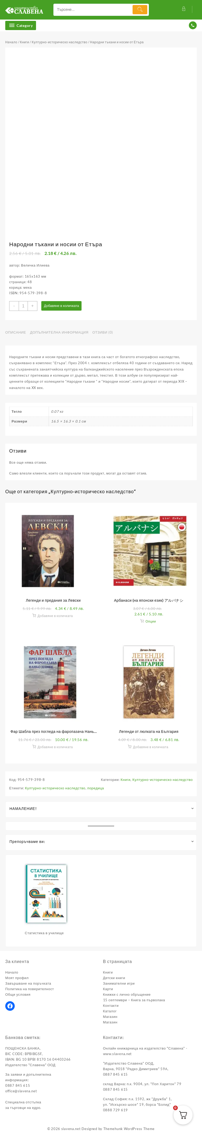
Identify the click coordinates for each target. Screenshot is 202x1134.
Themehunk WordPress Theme (129, 1129)
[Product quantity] (23, 306)
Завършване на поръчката (28, 983)
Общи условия (18, 994)
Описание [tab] (15, 332)
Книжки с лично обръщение (127, 994)
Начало (11, 42)
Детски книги (114, 978)
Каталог (110, 1011)
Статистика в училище (44, 933)
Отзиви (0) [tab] (102, 332)
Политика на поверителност (29, 989)
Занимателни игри (119, 983)
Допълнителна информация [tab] (59, 332)
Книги (24, 42)
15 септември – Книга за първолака (134, 1000)
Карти (108, 989)
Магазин (110, 1016)
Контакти (111, 1005)
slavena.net (71, 1129)
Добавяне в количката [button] (55, 616)
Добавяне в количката (61, 306)
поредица (95, 788)
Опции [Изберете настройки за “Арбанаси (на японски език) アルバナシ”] (150, 621)
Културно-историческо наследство (59, 42)
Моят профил (17, 978)
